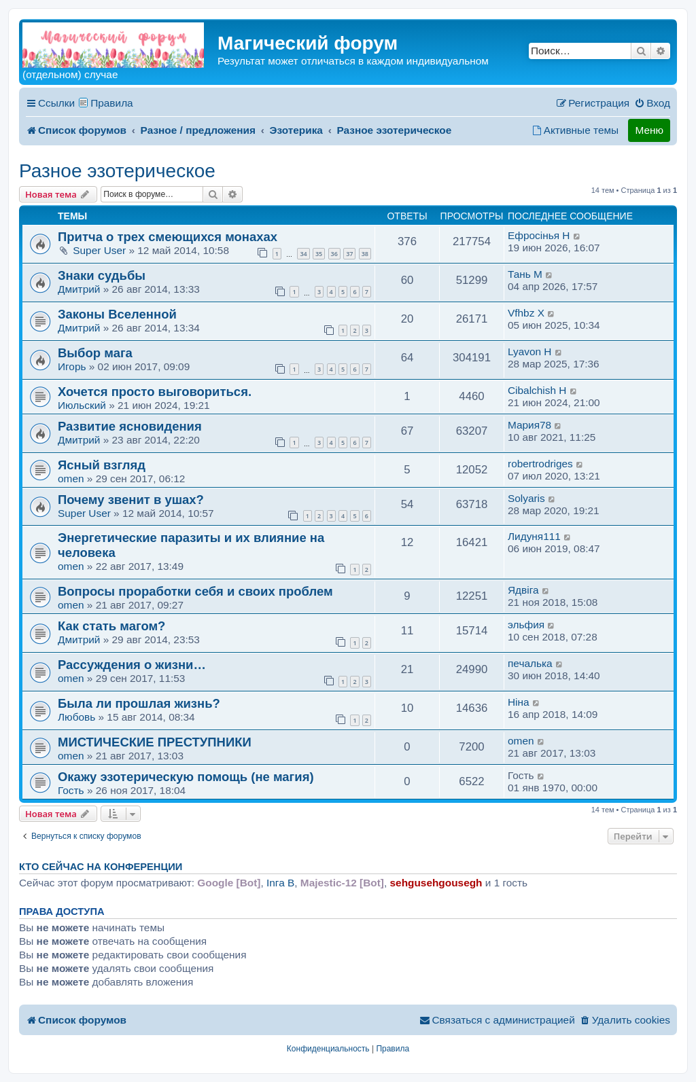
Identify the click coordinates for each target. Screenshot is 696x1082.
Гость (71, 790)
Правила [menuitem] (111, 103)
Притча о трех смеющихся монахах (167, 237)
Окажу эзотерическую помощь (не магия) (186, 777)
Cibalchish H (537, 390)
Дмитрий (79, 289)
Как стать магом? (111, 626)
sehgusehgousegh (436, 882)
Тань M (525, 274)
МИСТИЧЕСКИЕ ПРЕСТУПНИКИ (154, 742)
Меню (649, 130)
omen (71, 478)
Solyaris (526, 498)
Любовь (76, 717)
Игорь (72, 366)
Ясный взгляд (101, 465)
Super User (99, 250)
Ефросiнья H (539, 235)
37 (349, 253)
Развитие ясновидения (130, 426)
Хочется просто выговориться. (154, 391)
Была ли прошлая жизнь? (139, 703)
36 (334, 253)
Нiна (518, 702)
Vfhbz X (526, 313)
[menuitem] (652, 103)
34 (303, 253)
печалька (530, 663)
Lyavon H (529, 351)
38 (365, 253)
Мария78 (529, 425)
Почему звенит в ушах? (131, 499)
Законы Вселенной (117, 314)
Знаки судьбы (101, 275)
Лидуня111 (534, 536)
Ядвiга (523, 590)
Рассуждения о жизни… (132, 664)
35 (318, 253)
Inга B (280, 882)
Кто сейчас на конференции (100, 866)
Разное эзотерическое (117, 170)
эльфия (526, 624)
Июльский (82, 405)
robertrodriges (540, 463)
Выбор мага (95, 353)
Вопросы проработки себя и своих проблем (195, 591)
